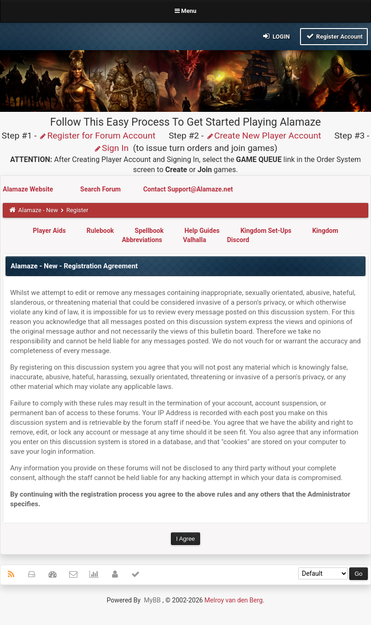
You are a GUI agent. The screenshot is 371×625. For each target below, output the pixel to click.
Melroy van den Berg (234, 600)
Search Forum (101, 189)
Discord (238, 239)
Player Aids (49, 230)
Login (276, 36)
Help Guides (201, 230)
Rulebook (100, 230)
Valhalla (194, 239)
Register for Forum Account (97, 135)
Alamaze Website (28, 189)
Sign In (111, 148)
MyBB (152, 600)
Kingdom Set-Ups (266, 230)
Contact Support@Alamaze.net (188, 189)
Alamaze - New (38, 210)
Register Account (334, 36)
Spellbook (149, 230)
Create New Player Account (263, 135)
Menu (185, 10)
